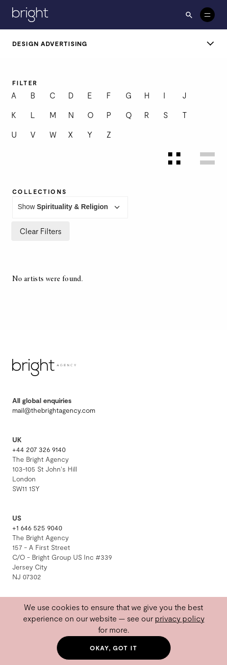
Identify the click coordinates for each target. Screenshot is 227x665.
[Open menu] (207, 14)
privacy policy (179, 618)
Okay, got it (113, 648)
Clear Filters (40, 231)
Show (70, 207)
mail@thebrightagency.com (53, 410)
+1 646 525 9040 (37, 527)
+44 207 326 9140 (39, 449)
